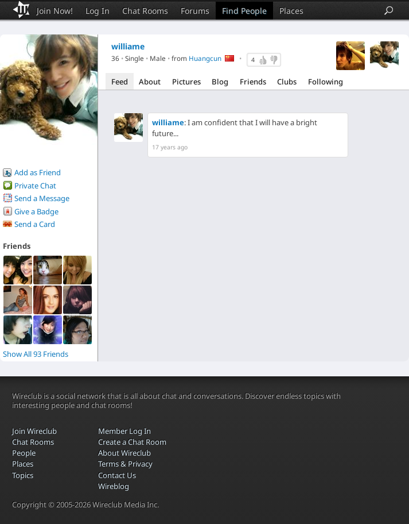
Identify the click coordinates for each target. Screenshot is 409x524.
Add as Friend (37, 172)
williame (168, 122)
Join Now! (55, 10)
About (150, 81)
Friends (253, 81)
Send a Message (41, 198)
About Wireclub (124, 452)
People (24, 452)
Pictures (186, 81)
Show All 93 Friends (35, 354)
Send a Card (34, 224)
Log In (97, 10)
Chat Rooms (145, 10)
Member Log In (124, 431)
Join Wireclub (34, 431)
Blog (220, 81)
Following (325, 81)
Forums (195, 10)
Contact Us (117, 475)
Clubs (287, 81)
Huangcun (205, 58)
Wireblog (113, 486)
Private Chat (35, 185)
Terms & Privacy (125, 463)
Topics (22, 475)
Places (291, 10)
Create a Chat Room (132, 441)
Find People (244, 10)
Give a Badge (36, 211)
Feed (119, 81)
